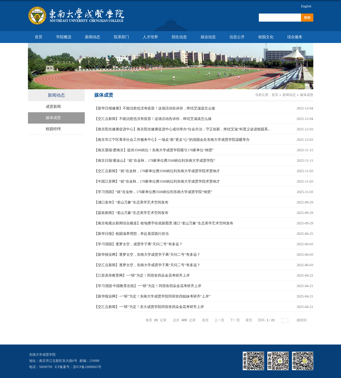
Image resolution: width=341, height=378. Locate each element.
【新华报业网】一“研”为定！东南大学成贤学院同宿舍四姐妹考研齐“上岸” (152, 296)
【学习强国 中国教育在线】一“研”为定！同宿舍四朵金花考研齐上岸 (147, 286)
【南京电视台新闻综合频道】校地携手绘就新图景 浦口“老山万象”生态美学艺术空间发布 (163, 223)
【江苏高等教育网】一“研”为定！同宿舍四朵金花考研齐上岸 (142, 275)
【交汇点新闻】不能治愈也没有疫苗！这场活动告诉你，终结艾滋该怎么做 (152, 119)
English (306, 6)
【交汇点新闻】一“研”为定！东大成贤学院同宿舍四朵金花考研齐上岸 (149, 307)
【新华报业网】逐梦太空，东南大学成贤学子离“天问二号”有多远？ (147, 254)
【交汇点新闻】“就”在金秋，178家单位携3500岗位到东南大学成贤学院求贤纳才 (157, 171)
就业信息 (208, 37)
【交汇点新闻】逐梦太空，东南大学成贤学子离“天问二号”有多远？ (147, 265)
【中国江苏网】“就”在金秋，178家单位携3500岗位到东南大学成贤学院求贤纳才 (157, 181)
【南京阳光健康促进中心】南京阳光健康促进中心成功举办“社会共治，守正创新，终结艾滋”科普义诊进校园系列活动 (186, 129)
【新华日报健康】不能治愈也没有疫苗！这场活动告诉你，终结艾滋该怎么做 (154, 108)
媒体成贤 (306, 95)
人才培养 (150, 37)
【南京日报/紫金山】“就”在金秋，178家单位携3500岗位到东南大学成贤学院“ (154, 160)
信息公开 (237, 37)
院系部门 (121, 37)
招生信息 (179, 37)
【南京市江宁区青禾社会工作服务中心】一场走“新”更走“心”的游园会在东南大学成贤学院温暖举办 (172, 140)
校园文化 (266, 37)
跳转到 (302, 320)
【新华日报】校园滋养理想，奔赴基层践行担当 (131, 234)
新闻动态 (92, 37)
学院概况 (63, 37)
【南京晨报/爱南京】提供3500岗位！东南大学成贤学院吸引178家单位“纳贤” (154, 150)
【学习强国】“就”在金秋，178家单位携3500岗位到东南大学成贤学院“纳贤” (153, 192)
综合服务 (294, 37)
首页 (38, 37)
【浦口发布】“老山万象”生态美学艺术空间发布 (131, 202)
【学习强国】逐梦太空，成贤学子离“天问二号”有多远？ (138, 244)
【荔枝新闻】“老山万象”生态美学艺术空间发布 (131, 213)
